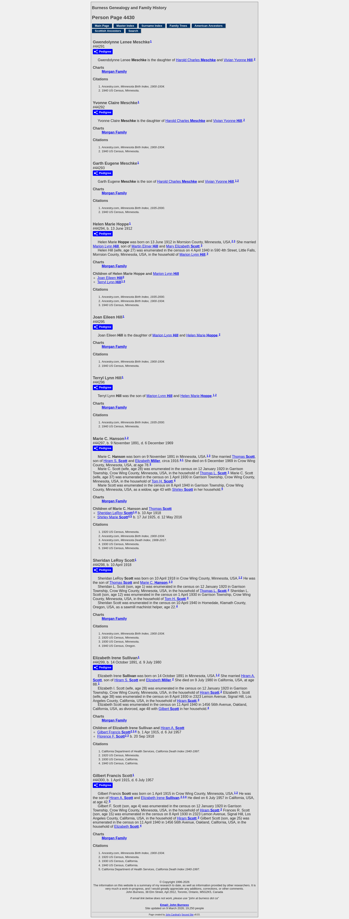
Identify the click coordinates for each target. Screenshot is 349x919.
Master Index (125, 25)
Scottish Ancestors (108, 30)
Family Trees (178, 25)
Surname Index (152, 25)
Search (133, 30)
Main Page (102, 25)
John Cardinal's (173, 914)
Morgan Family (114, 71)
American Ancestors (209, 25)
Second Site (188, 914)
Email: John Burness (174, 905)
